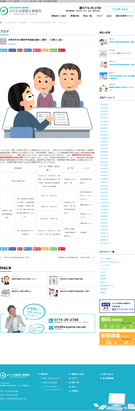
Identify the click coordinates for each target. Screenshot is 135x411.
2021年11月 (105, 121)
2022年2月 (104, 114)
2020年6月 (104, 152)
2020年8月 (104, 145)
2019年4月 (104, 189)
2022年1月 (104, 118)
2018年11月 (105, 206)
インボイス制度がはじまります (120, 53)
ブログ (99, 16)
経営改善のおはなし (107, 286)
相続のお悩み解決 (50, 382)
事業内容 (75, 16)
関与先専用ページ (124, 16)
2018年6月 (104, 223)
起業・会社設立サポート (52, 378)
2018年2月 (104, 236)
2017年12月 (105, 243)
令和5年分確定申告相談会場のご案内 (122, 42)
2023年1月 (104, 111)
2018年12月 (105, 202)
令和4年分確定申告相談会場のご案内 (122, 65)
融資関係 (104, 289)
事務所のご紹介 (58, 16)
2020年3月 (104, 162)
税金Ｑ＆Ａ (104, 282)
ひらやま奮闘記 (106, 258)
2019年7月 (104, 182)
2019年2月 (104, 196)
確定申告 (23, 22)
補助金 (103, 292)
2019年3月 (104, 192)
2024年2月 (104, 104)
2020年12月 (105, 135)
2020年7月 (104, 148)
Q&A (109, 16)
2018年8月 (104, 216)
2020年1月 (104, 169)
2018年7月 (104, 219)
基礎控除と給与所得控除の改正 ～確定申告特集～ (74, 257)
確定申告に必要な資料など (22, 291)
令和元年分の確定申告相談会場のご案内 (16, 257)
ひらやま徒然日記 (11, 22)
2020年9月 (104, 142)
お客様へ (75, 391)
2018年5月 (104, 226)
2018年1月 (104, 240)
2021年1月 (104, 131)
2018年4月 (104, 230)
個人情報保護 (108, 378)
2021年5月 (104, 128)
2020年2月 (104, 165)
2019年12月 (105, 172)
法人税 (103, 272)
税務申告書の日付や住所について (24, 279)
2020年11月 (105, 138)
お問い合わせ (120, 9)
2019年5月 (104, 186)
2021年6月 (104, 125)
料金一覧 (87, 16)
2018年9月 (104, 213)
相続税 (103, 275)
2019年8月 (104, 179)
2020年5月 (104, 155)
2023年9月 (104, 108)
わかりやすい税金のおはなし (111, 262)
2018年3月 (104, 233)
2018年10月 (105, 209)
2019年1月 (104, 199)
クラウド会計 (105, 265)
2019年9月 (104, 175)
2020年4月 (104, 158)
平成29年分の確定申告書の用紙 (71, 279)
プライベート (105, 269)
